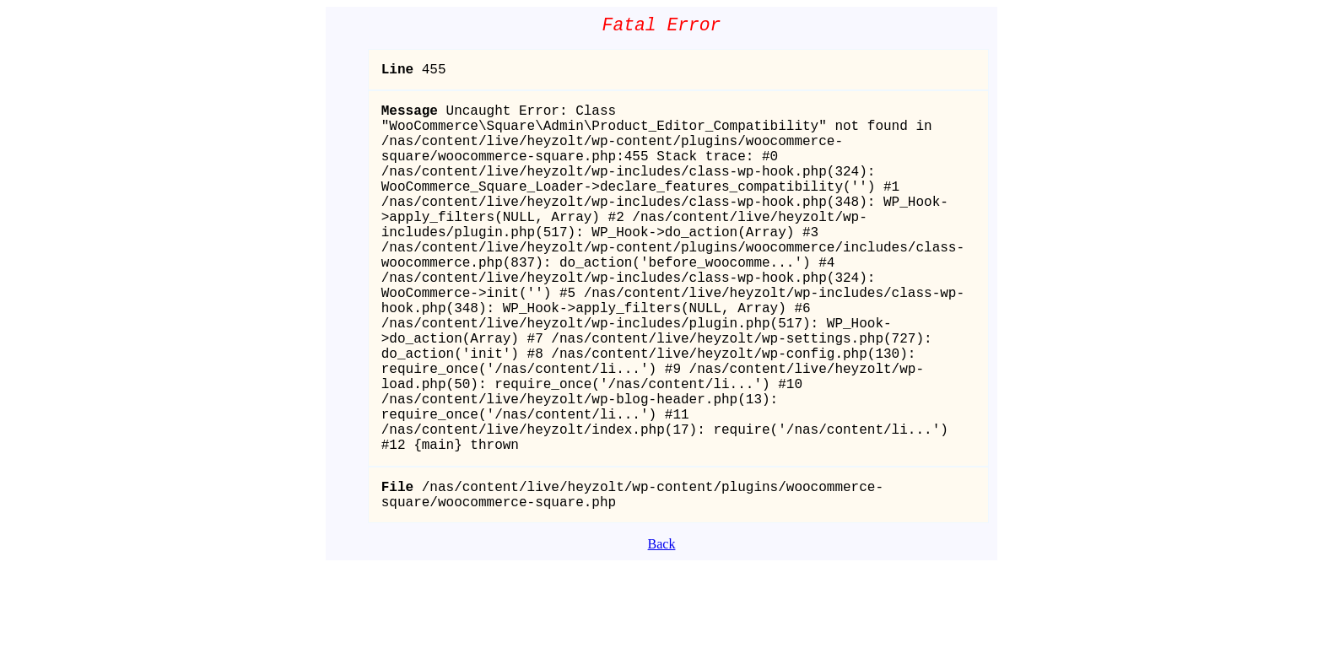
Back (662, 636)
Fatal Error (661, 27)
